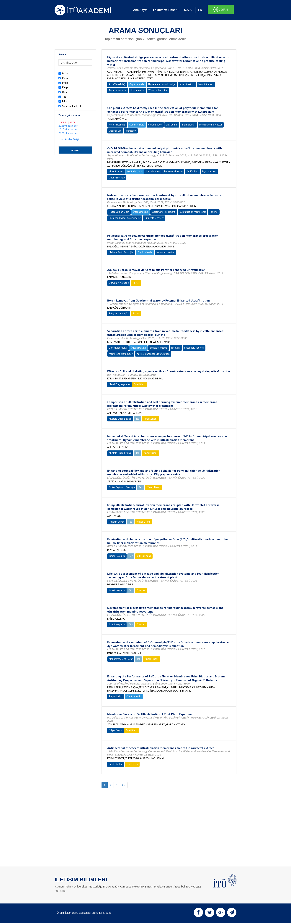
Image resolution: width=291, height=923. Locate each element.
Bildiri (65, 101)
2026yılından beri (68, 125)
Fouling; (214, 211)
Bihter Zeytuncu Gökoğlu (122, 487)
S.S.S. (188, 10)
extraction (130, 130)
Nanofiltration (205, 84)
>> (123, 785)
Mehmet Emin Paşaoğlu (121, 252)
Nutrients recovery (154, 218)
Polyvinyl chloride (173, 171)
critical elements (158, 347)
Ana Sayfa (140, 10)
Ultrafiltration (137, 90)
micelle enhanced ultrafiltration (153, 353)
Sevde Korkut (115, 764)
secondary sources (194, 347)
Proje (65, 82)
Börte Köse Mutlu (118, 347)
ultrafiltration (155, 124)
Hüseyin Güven (116, 521)
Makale (66, 73)
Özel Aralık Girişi (68, 139)
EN (200, 10)
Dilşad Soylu (115, 730)
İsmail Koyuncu (117, 556)
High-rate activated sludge (162, 84)
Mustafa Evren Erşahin (120, 418)
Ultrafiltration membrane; (192, 211)
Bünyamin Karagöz (119, 282)
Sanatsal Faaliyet (71, 106)
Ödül (65, 92)
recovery (175, 347)
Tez (64, 96)
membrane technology (121, 353)
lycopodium (115, 130)
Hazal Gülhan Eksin (119, 211)
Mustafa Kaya (116, 171)
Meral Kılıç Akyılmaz (119, 384)
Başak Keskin (115, 696)
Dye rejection (209, 171)
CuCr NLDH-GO (117, 177)
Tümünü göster (66, 122)
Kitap (65, 87)
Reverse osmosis (117, 90)
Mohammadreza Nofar (121, 659)
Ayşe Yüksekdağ (117, 84)
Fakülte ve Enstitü (165, 10)
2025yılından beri (68, 129)
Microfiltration (187, 84)
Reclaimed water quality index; (124, 218)
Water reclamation (158, 90)
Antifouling (192, 171)
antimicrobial (188, 124)
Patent (65, 78)
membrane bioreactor (210, 124)
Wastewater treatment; (163, 211)
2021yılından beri (68, 133)
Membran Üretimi (165, 252)
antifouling (171, 124)
